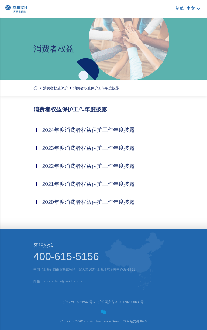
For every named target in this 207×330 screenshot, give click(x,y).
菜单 (176, 9)
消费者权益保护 (55, 88)
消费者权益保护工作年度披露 (96, 88)
